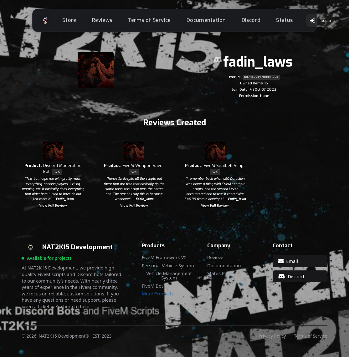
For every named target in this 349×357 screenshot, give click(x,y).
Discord (257, 21)
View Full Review (53, 207)
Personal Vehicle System (168, 267)
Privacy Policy (272, 338)
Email (288, 263)
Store (76, 21)
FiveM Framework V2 (164, 259)
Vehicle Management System (169, 277)
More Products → (160, 295)
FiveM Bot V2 (156, 287)
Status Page (220, 275)
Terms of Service (155, 21)
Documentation (212, 21)
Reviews (108, 21)
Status (290, 21)
